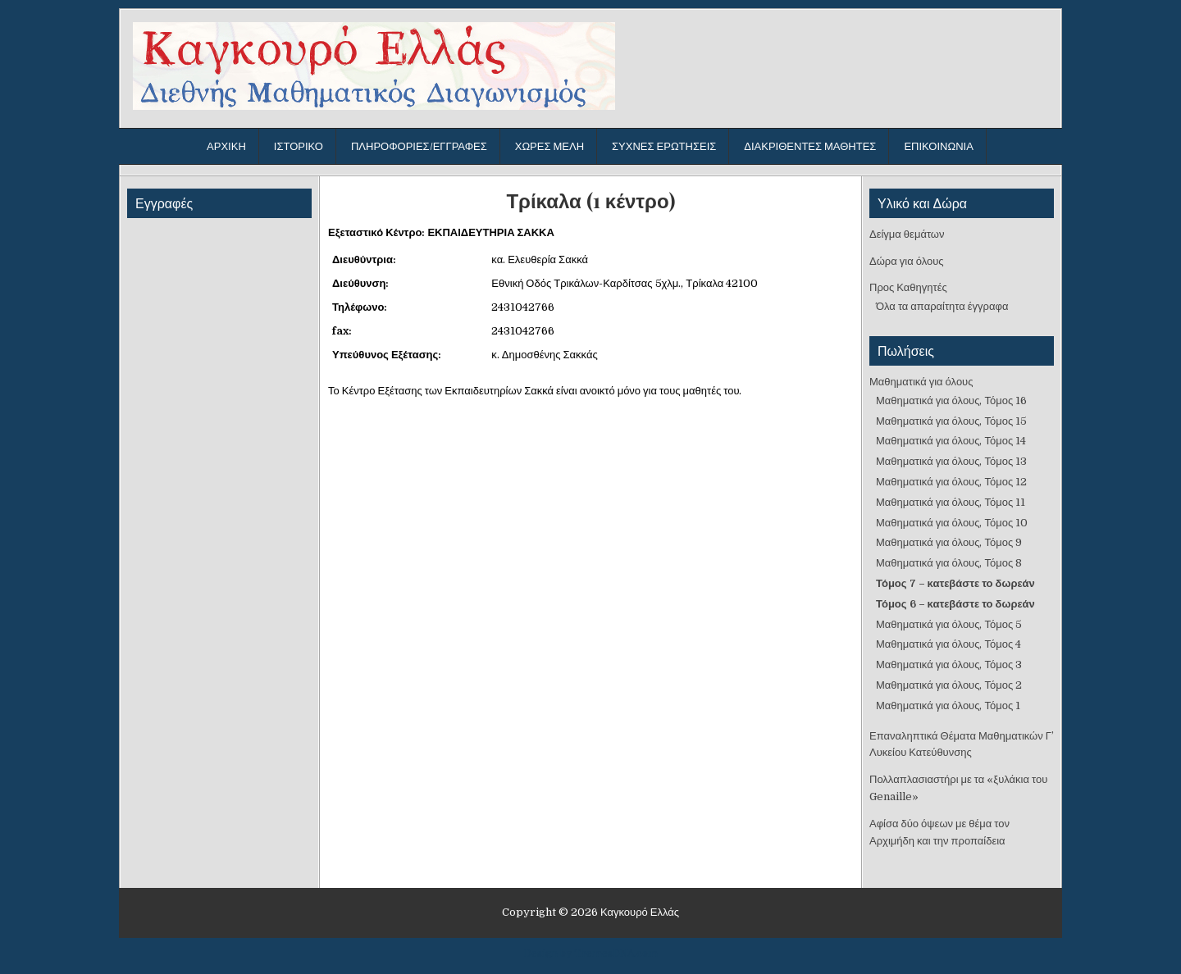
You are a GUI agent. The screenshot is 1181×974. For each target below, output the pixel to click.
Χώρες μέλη (549, 146)
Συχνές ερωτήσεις (664, 146)
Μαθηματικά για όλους (921, 381)
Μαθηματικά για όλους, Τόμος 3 (949, 664)
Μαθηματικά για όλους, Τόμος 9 (949, 542)
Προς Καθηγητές (908, 287)
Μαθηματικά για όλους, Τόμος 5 (949, 624)
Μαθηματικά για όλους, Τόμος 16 (951, 400)
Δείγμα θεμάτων (907, 234)
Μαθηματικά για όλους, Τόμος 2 (949, 685)
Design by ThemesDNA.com (591, 953)
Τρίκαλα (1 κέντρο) (590, 200)
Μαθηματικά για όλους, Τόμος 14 (951, 441)
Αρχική (226, 146)
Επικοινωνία (938, 146)
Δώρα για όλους (906, 261)
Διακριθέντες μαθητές (810, 146)
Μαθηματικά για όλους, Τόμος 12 (951, 482)
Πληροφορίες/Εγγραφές (419, 146)
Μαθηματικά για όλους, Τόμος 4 (948, 644)
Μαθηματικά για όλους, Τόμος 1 (948, 705)
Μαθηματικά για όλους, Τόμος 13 (951, 461)
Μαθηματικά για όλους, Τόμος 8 (949, 563)
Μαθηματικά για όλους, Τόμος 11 (950, 502)
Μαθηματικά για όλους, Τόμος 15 (951, 421)
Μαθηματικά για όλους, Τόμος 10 (952, 523)
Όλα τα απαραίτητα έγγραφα (942, 306)
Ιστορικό (298, 146)
